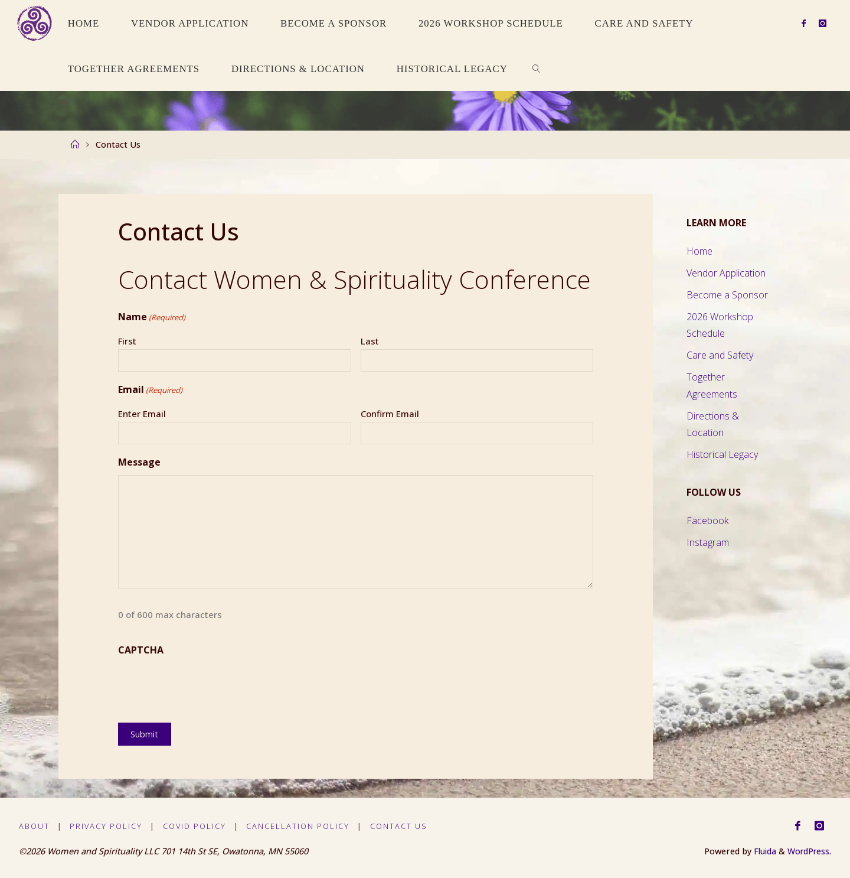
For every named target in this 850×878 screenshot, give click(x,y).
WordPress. (808, 851)
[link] (537, 68)
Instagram (707, 542)
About (34, 826)
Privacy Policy (106, 826)
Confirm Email (390, 414)
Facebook (707, 520)
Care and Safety (719, 355)
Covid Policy (194, 826)
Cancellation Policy (298, 826)
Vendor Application (726, 272)
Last (370, 341)
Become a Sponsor (727, 294)
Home (699, 251)
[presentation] (208, 687)
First (127, 341)
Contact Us (398, 826)
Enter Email (142, 414)
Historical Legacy (722, 454)
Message (139, 462)
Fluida (761, 851)
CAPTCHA (141, 649)
